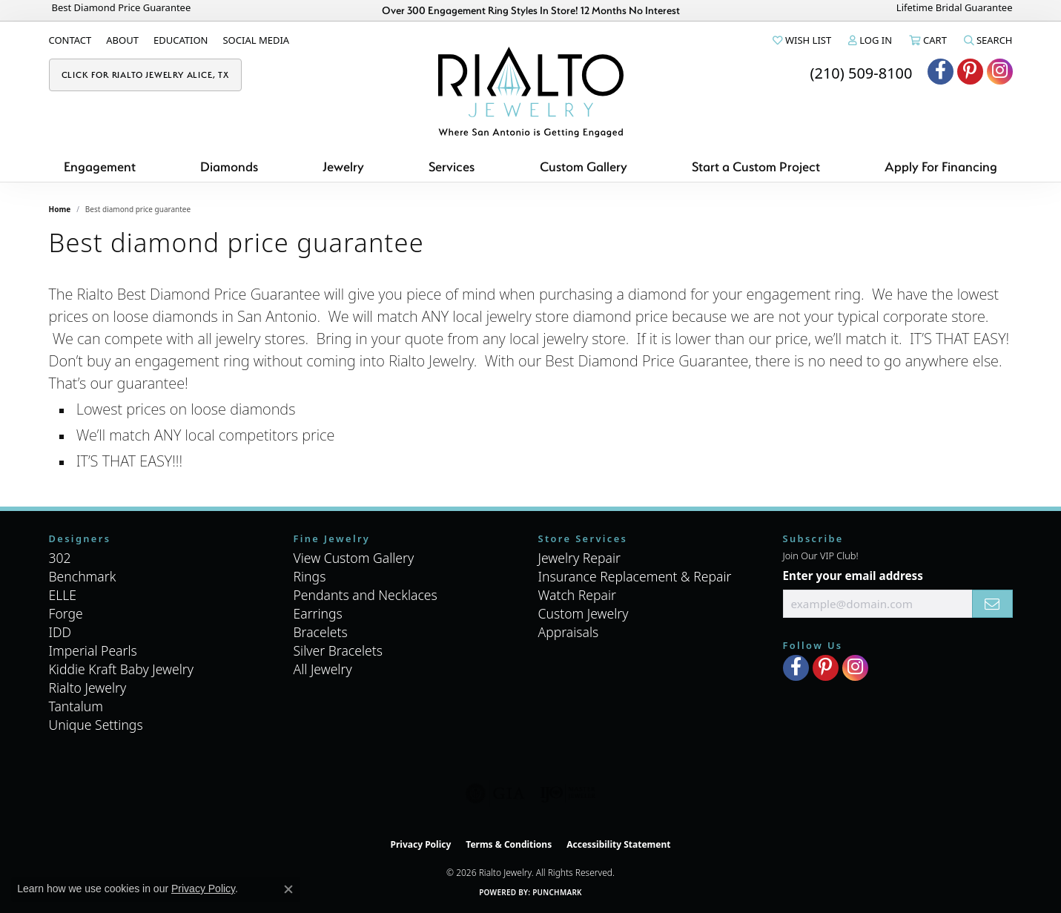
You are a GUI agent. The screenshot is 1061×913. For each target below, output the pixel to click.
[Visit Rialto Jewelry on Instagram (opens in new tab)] (1000, 72)
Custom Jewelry (583, 613)
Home (60, 209)
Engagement (100, 166)
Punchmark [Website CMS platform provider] (557, 892)
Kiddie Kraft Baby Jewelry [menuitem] (121, 669)
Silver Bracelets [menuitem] (338, 650)
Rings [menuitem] (310, 576)
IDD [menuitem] (60, 632)
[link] (70, 40)
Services (452, 166)
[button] (800, 40)
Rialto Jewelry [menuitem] (88, 687)
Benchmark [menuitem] (82, 576)
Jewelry (343, 166)
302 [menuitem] (60, 558)
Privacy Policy (421, 844)
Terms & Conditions (509, 844)
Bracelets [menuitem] (321, 632)
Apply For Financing (941, 166)
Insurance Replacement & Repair (635, 576)
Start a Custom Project (756, 166)
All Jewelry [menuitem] (323, 669)
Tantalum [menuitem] (76, 706)
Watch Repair (577, 595)
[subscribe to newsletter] (992, 604)
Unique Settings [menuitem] (96, 725)
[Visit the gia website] (495, 793)
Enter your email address (853, 575)
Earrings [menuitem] (318, 613)
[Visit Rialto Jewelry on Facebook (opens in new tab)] (940, 72)
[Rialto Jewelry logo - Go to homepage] (531, 92)
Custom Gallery (583, 166)
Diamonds (229, 166)
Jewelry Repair (579, 558)
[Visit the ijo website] (567, 793)
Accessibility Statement (618, 844)
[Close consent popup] (288, 889)
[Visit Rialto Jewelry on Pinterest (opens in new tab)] (970, 72)
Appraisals (568, 632)
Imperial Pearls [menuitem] (93, 650)
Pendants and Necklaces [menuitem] (365, 595)
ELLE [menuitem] (63, 595)
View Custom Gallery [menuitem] (354, 558)
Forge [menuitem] (66, 613)
